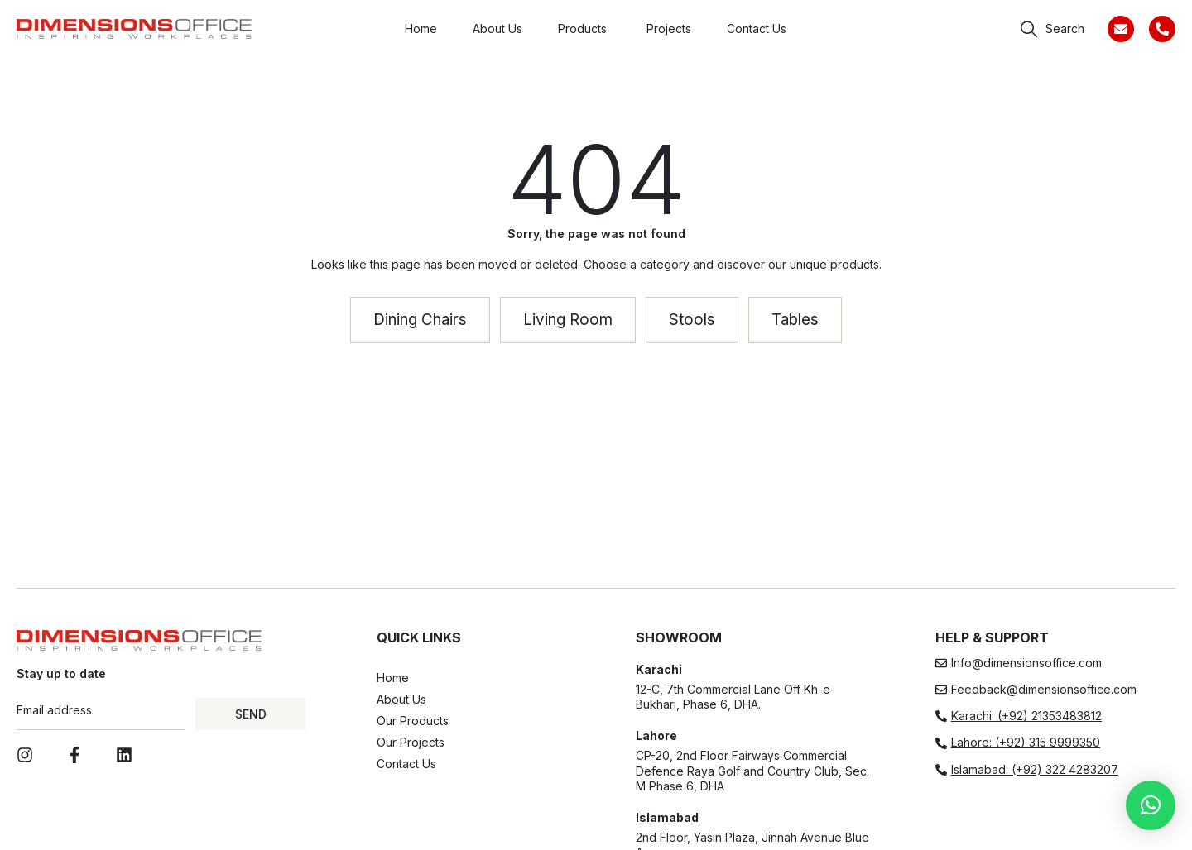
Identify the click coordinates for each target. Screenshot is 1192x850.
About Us (401, 699)
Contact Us (406, 764)
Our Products (413, 721)
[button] (1150, 805)
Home (393, 678)
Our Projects (411, 742)
